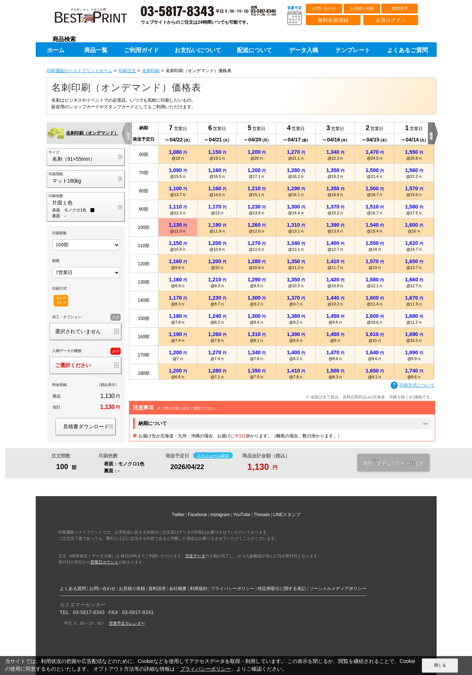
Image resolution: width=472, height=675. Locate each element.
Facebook (197, 514)
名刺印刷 (151, 70)
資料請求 (399, 8)
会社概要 (178, 588)
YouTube (241, 514)
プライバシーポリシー (232, 588)
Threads (262, 514)
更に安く (129, 133)
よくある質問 (73, 588)
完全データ (195, 556)
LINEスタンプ (286, 514)
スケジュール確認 (213, 455)
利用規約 (198, 588)
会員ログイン (390, 20)
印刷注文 (127, 70)
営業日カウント (104, 562)
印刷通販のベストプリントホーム (79, 70)
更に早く (431, 133)
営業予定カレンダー (127, 623)
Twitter (178, 514)
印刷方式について (412, 385)
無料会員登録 (333, 20)
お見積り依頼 (362, 8)
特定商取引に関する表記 (282, 588)
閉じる (440, 665)
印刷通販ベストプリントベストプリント (97, 18)
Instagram (220, 514)
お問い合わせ (324, 8)
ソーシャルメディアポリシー (337, 588)
